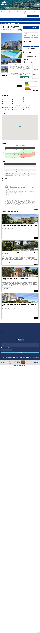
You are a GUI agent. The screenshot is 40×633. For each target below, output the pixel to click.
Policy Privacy (8, 347)
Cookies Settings (22, 74)
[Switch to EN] (35, 2)
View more (36, 209)
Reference (15, 14)
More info (36, 238)
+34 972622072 (31, 43)
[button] (38, 5)
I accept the (6, 347)
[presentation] (6, 350)
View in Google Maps (6, 140)
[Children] (34, 35)
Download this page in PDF (31, 56)
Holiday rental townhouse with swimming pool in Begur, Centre (19, 225)
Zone (26, 11)
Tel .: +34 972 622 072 (16, 357)
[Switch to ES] (32, 2)
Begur (13, 29)
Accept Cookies (24, 77)
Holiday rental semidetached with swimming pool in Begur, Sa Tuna (19, 305)
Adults (34, 11)
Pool (2, 14)
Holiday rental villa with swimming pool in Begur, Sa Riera (18, 278)
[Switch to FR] (37, 2)
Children (37, 11)
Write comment (35, 180)
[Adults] (27, 35)
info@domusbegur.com (27, 357)
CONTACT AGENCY (31, 46)
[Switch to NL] (38, 2)
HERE (23, 69)
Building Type (3, 11)
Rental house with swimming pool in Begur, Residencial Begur (19, 252)
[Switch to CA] (34, 2)
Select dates (11, 11)
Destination (19, 11)
